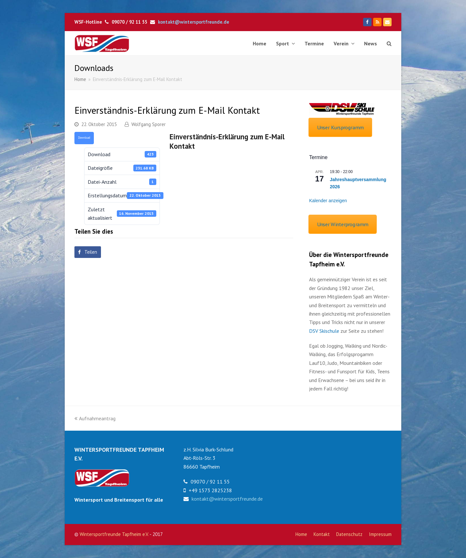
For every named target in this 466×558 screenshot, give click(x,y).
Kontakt (322, 534)
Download (84, 137)
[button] (87, 252)
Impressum (380, 534)
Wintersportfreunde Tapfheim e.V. (114, 534)
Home (301, 534)
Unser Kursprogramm (340, 127)
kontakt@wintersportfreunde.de (193, 22)
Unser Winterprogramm (342, 224)
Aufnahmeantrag (95, 418)
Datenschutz (349, 534)
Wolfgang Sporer (148, 124)
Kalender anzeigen (328, 200)
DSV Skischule (324, 331)
